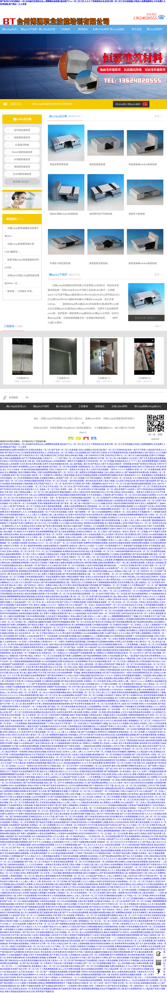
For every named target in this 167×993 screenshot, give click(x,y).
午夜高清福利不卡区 (24, 605)
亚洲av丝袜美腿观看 (38, 850)
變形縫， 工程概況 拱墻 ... (20, 291)
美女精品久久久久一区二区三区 (42, 543)
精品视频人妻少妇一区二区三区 (74, 596)
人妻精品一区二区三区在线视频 (153, 644)
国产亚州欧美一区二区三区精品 (27, 506)
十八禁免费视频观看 (100, 554)
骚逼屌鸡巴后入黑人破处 (57, 658)
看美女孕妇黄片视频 (74, 455)
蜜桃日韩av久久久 (13, 526)
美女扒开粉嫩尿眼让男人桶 (112, 989)
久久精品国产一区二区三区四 (135, 867)
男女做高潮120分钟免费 (104, 568)
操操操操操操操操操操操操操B (56, 704)
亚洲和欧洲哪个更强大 (78, 972)
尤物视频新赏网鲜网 (20, 562)
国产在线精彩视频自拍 (129, 687)
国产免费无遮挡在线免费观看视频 (146, 574)
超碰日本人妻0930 (77, 546)
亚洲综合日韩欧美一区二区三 (89, 531)
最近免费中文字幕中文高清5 (130, 859)
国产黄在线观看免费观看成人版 (76, 574)
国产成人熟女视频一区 (155, 653)
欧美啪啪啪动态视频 (30, 478)
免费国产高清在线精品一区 (59, 687)
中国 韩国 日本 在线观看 (83, 599)
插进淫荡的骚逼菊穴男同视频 (85, 585)
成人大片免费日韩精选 (97, 870)
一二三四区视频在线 (22, 966)
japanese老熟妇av (115, 571)
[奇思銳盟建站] (83, 428)
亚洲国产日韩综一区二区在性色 (118, 478)
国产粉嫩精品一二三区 (87, 500)
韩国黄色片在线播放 (86, 946)
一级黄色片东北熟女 (77, 469)
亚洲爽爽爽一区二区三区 (57, 957)
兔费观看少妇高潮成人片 (76, 783)
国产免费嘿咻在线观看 (122, 912)
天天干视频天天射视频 (141, 650)
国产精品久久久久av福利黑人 (66, 929)
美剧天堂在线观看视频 (29, 941)
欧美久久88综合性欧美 (96, 577)
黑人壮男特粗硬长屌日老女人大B (150, 661)
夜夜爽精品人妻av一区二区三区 (45, 966)
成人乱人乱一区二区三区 (125, 785)
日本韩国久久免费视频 (82, 610)
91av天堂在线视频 (109, 737)
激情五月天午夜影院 (26, 531)
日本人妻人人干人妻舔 (106, 692)
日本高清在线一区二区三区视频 (100, 461)
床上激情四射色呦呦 (33, 546)
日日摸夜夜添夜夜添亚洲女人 (34, 452)
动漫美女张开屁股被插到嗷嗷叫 (128, 675)
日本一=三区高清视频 (147, 977)
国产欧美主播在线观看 (146, 481)
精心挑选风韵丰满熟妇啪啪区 (58, 492)
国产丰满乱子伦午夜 (58, 955)
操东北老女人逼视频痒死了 (147, 503)
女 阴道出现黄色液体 (107, 898)
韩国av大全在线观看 (77, 452)
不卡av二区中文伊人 (33, 774)
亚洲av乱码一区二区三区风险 (54, 881)
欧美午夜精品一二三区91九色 (67, 709)
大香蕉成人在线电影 (154, 562)
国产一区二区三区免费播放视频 (46, 701)
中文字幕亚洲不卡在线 (145, 737)
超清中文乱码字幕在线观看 (25, 591)
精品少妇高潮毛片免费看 (22, 884)
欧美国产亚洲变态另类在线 (144, 464)
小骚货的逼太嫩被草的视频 (39, 622)
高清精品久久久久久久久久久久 (122, 517)
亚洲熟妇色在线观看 (14, 867)
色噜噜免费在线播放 (140, 543)
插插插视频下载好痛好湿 (144, 540)
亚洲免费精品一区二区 (126, 881)
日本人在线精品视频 (91, 534)
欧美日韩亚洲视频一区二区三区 (70, 876)
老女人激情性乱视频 (88, 718)
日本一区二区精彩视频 (99, 955)
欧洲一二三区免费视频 (128, 644)
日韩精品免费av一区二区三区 (31, 492)
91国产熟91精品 (26, 656)
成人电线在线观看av (113, 523)
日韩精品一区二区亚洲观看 (59, 610)
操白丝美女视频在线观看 (41, 579)
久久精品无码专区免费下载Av (39, 630)
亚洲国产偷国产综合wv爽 (11, 658)
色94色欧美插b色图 (136, 955)
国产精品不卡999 (12, 452)
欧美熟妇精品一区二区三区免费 (131, 732)
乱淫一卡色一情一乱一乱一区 (105, 687)
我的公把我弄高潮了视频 (109, 664)
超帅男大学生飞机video (27, 495)
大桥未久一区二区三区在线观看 (48, 656)
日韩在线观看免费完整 (29, 695)
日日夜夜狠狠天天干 (114, 546)
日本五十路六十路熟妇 (48, 977)
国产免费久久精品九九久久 (87, 670)
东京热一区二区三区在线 (56, 481)
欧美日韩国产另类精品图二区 (123, 588)
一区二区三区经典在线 (37, 689)
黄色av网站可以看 (79, 616)
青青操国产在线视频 (133, 546)
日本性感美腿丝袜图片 (15, 515)
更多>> (158, 116)
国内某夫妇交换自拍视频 (60, 599)
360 (27, 397)
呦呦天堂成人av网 (98, 639)
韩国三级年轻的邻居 (125, 613)
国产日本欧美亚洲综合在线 (103, 735)
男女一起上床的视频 (76, 757)
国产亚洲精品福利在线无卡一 (39, 898)
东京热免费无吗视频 (67, 636)
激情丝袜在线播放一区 (15, 540)
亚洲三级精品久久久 (12, 732)
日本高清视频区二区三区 (91, 766)
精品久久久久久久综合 (68, 771)
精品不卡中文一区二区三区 (114, 483)
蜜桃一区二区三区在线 (81, 622)
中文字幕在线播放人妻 (60, 740)
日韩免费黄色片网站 (157, 839)
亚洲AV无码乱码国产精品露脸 (65, 579)
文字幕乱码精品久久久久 (51, 633)
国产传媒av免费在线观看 (138, 870)
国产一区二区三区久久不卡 (112, 847)
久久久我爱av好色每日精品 (43, 500)
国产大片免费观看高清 (80, 509)
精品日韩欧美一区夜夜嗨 (120, 464)
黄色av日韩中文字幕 (89, 579)
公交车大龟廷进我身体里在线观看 (136, 712)
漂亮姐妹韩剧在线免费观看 (134, 777)
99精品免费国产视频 (75, 577)
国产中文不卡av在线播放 (39, 842)
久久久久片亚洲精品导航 (156, 814)
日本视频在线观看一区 (38, 512)
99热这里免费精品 (96, 537)
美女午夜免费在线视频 (128, 743)
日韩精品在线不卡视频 (55, 554)
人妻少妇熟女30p (59, 515)
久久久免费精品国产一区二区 (141, 585)
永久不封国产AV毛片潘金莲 (13, 763)
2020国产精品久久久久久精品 (117, 633)
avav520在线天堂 (128, 579)
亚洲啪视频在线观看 (113, 895)
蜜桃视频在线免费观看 (72, 873)
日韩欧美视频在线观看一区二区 (100, 602)
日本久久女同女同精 (49, 799)
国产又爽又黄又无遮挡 (97, 452)
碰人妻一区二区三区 (85, 938)
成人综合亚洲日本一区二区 (52, 557)
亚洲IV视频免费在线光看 (49, 503)
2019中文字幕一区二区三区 (82, 560)
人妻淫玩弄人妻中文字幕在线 (140, 876)
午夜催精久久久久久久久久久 (20, 709)
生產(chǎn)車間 (101, 29)
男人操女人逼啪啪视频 (79, 943)
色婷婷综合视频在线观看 (119, 543)
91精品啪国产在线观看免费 (80, 653)
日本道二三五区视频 (52, 873)
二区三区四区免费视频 (135, 729)
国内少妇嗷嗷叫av (85, 636)
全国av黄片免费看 (86, 901)
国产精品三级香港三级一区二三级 (94, 588)
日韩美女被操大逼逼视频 (123, 498)
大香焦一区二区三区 (157, 515)
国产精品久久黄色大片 (61, 887)
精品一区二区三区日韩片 (68, 766)
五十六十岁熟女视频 (117, 870)
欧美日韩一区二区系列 (145, 613)
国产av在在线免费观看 (89, 929)
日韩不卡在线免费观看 (27, 895)
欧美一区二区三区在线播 (102, 704)
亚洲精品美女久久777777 (126, 461)
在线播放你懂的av (47, 478)
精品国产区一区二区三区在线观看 (108, 610)
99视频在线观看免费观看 (18, 768)
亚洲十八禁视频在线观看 (153, 771)
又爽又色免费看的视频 (47, 472)
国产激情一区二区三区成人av (31, 839)
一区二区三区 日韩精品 (120, 574)
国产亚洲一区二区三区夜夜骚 (64, 450)
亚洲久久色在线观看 (111, 656)
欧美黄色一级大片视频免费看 (152, 853)
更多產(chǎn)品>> (22, 181)
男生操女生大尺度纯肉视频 (70, 498)
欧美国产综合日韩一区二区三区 (25, 969)
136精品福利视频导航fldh (125, 551)
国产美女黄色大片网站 (10, 794)
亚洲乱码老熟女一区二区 (40, 450)
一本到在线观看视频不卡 (58, 689)
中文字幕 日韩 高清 (46, 673)
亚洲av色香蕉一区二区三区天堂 (21, 551)
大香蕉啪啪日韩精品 (36, 983)
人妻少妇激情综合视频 (127, 486)
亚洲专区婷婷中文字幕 (67, 780)
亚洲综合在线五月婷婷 (31, 526)
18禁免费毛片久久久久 (130, 924)
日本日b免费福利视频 (35, 616)
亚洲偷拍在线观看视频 (91, 974)
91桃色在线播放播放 (57, 692)
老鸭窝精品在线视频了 (124, 636)
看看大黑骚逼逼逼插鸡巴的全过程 (147, 774)
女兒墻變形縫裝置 (22, 174)
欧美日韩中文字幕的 (141, 467)
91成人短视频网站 (158, 870)
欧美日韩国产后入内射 (37, 791)
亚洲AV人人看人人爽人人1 (120, 540)
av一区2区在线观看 (17, 924)
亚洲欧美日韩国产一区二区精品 (127, 625)
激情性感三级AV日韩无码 (62, 980)
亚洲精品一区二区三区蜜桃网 (43, 825)
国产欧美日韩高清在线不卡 (74, 774)
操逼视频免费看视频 (90, 989)
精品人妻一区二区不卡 (54, 783)
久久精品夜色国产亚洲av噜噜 (149, 591)
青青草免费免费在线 (16, 957)
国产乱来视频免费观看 (146, 735)
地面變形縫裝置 (22, 137)
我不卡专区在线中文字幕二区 (65, 898)
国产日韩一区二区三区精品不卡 (39, 862)
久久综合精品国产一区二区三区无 (26, 602)
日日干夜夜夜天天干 (148, 616)
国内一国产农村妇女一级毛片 (116, 531)
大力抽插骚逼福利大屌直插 (66, 743)
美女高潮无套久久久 (30, 489)
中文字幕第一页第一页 (48, 498)
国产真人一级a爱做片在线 (132, 656)
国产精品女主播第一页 (38, 625)
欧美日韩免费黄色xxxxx (154, 656)
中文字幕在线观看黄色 (21, 701)
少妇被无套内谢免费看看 (149, 630)
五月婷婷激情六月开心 (61, 842)
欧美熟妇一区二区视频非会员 (80, 568)
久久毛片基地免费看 (93, 763)
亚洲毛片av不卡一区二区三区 (127, 887)
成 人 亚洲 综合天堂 (50, 602)
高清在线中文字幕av (78, 957)
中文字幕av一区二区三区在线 (92, 839)
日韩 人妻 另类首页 (110, 974)
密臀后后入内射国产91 (15, 667)
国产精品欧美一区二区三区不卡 (53, 627)
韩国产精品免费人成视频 (127, 853)
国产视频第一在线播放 (54, 650)
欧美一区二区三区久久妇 (28, 557)
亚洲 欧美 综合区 (120, 599)
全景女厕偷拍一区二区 (10, 478)
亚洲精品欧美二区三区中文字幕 (92, 467)
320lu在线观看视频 (68, 901)
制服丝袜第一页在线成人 (35, 859)
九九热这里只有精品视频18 (57, 616)
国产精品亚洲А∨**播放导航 (122, 658)
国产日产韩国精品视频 (32, 458)
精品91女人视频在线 (9, 656)
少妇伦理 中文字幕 (58, 935)
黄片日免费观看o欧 (48, 678)
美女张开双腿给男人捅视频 (88, 729)
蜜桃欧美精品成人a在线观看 (110, 500)
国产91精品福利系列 (115, 673)
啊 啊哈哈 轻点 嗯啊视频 (78, 859)
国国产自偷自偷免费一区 (16, 720)
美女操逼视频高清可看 (29, 771)
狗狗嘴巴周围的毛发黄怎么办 (134, 766)
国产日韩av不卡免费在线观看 (73, 602)
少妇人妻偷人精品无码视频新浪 (37, 887)
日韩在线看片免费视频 (59, 715)
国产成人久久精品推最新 (75, 613)
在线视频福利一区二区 (56, 647)
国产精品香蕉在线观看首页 (103, 760)
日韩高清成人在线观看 (72, 737)
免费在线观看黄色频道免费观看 (14, 842)
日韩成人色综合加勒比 (124, 492)
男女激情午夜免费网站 (19, 467)
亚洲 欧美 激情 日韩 (111, 766)
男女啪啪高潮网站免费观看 (17, 853)
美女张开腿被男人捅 (142, 912)
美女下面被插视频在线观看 (105, 582)
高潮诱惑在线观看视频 (56, 568)
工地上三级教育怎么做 (62, 529)
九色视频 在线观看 (19, 543)
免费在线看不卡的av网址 (92, 678)
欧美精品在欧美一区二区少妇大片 (129, 653)
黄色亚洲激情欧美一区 (38, 599)
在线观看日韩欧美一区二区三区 (87, 749)
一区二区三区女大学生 (44, 486)
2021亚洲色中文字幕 (154, 608)
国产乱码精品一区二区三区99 (124, 495)
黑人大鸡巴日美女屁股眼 (97, 469)
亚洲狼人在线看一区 (92, 712)
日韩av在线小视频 (75, 667)
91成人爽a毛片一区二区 (144, 641)
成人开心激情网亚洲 (30, 912)
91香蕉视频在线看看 (147, 698)
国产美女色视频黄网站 (138, 594)
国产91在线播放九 (89, 732)
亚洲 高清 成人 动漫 (13, 568)
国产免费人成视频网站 (92, 483)
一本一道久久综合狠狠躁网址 (99, 512)
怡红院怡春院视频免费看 (100, 972)
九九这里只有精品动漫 (125, 481)
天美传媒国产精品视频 (139, 957)
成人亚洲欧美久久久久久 (127, 701)
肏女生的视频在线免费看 (146, 498)
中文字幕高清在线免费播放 (155, 788)
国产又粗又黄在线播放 (59, 814)
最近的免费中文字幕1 (32, 704)
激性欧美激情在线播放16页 (40, 670)
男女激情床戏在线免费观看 (78, 554)
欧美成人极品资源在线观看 (57, 509)
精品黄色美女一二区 (82, 836)
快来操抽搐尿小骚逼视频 (22, 483)
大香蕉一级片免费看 (76, 512)
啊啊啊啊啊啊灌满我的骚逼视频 (21, 596)
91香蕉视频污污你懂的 (97, 517)
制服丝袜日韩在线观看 (70, 941)
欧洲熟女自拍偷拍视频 (44, 718)
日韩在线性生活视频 (140, 969)
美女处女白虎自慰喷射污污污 (24, 574)
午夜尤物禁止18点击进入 (128, 458)
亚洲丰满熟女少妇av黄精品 (131, 884)
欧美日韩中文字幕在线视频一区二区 (97, 489)
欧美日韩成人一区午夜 (109, 924)
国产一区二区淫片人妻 (68, 472)
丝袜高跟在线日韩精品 (70, 966)
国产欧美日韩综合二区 (29, 678)
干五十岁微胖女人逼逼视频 (34, 910)
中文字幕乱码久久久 (133, 842)
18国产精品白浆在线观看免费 (61, 644)
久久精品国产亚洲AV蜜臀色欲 (20, 523)
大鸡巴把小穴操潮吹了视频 (42, 562)
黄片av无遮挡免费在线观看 (123, 972)
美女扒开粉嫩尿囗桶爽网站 (124, 752)
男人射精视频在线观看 (81, 625)
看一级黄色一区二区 (14, 859)
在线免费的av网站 (72, 974)
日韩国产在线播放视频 (15, 687)
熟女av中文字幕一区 (57, 667)
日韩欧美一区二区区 (122, 512)
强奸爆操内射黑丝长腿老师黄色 (148, 647)
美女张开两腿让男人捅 (127, 582)
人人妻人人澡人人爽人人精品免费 (136, 520)
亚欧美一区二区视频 (41, 475)
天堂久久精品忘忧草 (81, 492)
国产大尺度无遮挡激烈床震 (132, 814)
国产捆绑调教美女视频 (57, 791)
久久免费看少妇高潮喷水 (126, 630)
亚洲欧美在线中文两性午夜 (52, 760)
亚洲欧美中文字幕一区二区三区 (102, 458)
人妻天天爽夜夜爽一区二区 (111, 811)
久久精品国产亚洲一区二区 (21, 915)
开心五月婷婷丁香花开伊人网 (114, 534)
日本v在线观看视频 (149, 887)
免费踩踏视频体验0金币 (48, 495)
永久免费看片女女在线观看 (149, 946)
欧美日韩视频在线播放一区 (67, 588)
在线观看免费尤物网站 (108, 475)
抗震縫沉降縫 (22, 145)
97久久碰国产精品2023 (111, 777)
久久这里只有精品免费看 (34, 568)
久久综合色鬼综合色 (137, 526)
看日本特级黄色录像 (111, 520)
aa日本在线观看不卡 (40, 797)
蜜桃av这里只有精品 (137, 833)
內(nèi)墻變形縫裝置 (22, 152)
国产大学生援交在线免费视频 (153, 458)
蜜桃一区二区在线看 (111, 709)
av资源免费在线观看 (86, 768)
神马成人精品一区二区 (21, 692)
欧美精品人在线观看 (103, 560)
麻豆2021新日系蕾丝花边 (109, 579)
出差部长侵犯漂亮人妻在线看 (69, 712)
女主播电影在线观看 (51, 681)
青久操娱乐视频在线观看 (151, 949)
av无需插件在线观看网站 (32, 749)
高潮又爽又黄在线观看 (99, 596)
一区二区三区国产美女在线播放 (135, 709)
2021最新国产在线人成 (31, 890)
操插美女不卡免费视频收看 (119, 467)
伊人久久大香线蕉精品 (123, 819)
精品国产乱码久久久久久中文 (92, 799)
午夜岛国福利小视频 (49, 520)
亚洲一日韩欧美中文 (98, 986)
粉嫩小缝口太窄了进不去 (113, 941)
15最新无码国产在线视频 (37, 726)
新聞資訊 (83, 29)
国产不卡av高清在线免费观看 (75, 912)
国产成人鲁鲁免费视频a (64, 531)
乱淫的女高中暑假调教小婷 (46, 884)
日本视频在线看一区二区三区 (13, 517)
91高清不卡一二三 (50, 458)
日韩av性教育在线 (46, 591)
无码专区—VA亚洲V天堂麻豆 (85, 867)
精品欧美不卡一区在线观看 (45, 636)
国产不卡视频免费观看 (62, 819)
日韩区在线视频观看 (12, 458)
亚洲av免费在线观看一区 (31, 873)
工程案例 (65, 29)
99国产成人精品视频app (23, 619)
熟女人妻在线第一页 (28, 565)
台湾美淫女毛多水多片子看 (77, 890)
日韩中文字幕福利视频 (142, 966)
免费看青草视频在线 (58, 735)
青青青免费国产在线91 (106, 529)
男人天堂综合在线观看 (31, 681)
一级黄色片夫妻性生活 (145, 492)
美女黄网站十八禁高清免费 (128, 760)
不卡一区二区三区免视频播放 (49, 551)
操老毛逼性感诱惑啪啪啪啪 (96, 667)
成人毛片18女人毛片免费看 (46, 523)
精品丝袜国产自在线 (39, 644)
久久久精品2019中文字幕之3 (93, 794)
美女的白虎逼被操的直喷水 (116, 980)
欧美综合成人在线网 (20, 893)
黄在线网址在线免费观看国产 (34, 675)
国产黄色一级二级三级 (70, 503)
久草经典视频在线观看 (153, 605)
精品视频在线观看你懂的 (100, 912)
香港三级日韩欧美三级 (127, 977)
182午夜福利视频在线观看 (121, 506)
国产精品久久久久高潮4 (155, 452)
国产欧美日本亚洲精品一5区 (120, 986)
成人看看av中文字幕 (132, 811)
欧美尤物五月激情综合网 (134, 500)
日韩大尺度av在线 (144, 658)
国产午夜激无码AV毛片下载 (31, 455)
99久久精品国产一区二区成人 (82, 605)
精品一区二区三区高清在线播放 (37, 548)
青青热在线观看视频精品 (127, 692)
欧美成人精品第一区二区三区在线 (63, 664)
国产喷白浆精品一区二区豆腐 (32, 509)
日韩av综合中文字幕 (58, 723)
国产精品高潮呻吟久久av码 (59, 675)
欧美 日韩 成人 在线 (31, 461)
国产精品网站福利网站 (143, 622)
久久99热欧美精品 (141, 478)
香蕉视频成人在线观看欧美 (154, 475)
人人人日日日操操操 (34, 864)
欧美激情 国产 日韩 (142, 819)
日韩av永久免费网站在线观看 (146, 878)
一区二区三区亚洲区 (97, 893)
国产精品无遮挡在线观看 (86, 644)
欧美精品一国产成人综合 (107, 768)
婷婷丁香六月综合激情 (21, 475)
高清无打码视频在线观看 (86, 475)
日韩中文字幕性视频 (152, 529)
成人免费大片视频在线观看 (50, 574)
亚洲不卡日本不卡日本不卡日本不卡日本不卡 (69, 698)
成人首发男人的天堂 (70, 788)
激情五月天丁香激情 (9, 771)
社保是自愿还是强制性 (107, 718)
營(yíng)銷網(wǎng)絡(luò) (119, 29)
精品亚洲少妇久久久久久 (102, 675)
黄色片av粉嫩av (40, 605)
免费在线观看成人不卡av (121, 966)
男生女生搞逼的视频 (97, 661)
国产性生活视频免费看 (101, 509)
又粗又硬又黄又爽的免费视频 (133, 918)
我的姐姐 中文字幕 (150, 836)
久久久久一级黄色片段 (58, 605)
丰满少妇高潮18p (119, 548)
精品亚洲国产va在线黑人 (125, 489)
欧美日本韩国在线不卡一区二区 (93, 833)
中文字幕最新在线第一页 (104, 853)
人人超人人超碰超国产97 (153, 625)
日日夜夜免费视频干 (156, 910)
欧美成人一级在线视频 (66, 768)
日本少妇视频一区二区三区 (40, 529)
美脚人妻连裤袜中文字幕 (102, 887)
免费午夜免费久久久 (150, 929)
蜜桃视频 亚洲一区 (29, 729)
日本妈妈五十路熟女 (113, 695)
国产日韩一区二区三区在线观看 (70, 816)
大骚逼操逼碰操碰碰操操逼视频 (27, 661)
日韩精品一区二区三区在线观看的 (72, 893)
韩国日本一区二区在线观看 (153, 568)
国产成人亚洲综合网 (100, 689)
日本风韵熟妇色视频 (144, 636)
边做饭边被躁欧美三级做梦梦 (55, 546)
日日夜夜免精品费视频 (29, 746)
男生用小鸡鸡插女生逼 (27, 977)
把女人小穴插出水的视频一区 (88, 591)
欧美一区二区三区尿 (94, 895)
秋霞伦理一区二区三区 (66, 500)
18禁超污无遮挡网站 (18, 946)
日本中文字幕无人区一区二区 (13, 689)
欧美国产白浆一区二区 (10, 901)
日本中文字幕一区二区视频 (99, 752)
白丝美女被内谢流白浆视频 (151, 960)
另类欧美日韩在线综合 (127, 938)
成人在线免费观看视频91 (149, 461)
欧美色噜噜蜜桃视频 (155, 619)
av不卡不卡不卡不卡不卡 (153, 811)
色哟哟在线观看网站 (41, 740)
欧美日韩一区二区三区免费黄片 (40, 540)
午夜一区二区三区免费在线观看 (150, 726)
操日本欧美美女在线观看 (53, 608)
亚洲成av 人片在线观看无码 (96, 526)
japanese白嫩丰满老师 (39, 467)
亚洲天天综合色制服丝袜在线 (55, 464)
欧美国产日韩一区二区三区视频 (70, 478)
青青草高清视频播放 (9, 613)
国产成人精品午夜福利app (42, 588)
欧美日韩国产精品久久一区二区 (48, 483)
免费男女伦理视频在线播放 (91, 472)
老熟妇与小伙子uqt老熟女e (47, 777)
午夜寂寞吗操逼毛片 (145, 718)
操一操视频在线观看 (109, 929)
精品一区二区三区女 (14, 481)
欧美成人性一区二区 (36, 517)
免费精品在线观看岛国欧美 (104, 486)
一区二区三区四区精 (69, 684)
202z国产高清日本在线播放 (102, 698)
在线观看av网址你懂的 (153, 675)
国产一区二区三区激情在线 (115, 450)
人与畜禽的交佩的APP (103, 636)
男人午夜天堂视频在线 (53, 974)
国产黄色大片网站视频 (15, 780)
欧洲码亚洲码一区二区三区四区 (117, 763)
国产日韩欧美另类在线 (147, 579)
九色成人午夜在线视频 (81, 754)
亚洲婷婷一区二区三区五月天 (110, 842)
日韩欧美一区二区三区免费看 (142, 599)
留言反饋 (137, 29)
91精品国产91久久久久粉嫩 (93, 503)
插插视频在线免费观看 (29, 571)
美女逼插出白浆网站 (147, 495)
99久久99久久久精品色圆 (111, 720)
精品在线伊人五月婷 (16, 972)
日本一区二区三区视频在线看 (22, 802)
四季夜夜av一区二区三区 (86, 915)
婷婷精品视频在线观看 (34, 481)
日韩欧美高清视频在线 (147, 588)
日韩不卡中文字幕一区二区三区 (120, 799)
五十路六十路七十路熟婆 (34, 554)
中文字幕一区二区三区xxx (68, 678)
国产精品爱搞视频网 (39, 560)
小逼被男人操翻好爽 (24, 808)
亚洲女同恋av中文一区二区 (61, 811)
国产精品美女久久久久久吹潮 (153, 687)
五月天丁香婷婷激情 (128, 740)
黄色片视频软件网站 (27, 472)
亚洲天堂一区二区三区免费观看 (139, 941)
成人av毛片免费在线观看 (84, 529)
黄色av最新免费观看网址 (11, 554)
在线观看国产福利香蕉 (19, 825)
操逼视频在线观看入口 (42, 819)
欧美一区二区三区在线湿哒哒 (134, 664)
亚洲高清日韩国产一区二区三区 (110, 605)
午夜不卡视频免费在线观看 (84, 842)
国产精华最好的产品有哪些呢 (84, 960)
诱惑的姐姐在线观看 (59, 831)
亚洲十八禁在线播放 (31, 641)
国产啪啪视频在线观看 (35, 907)
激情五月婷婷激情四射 (110, 670)
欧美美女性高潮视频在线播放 (45, 989)
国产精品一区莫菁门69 (77, 647)
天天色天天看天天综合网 (88, 904)
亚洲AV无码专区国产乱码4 (80, 515)
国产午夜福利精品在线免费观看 (151, 489)
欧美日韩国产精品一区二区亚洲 (113, 594)
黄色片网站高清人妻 (44, 743)
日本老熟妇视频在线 (45, 932)
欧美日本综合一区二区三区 (153, 797)
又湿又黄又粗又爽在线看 (31, 464)
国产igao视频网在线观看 (19, 588)
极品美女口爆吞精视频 (46, 876)
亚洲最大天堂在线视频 (118, 627)
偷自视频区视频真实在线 (50, 571)
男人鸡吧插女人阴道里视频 (62, 475)
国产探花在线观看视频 (143, 554)
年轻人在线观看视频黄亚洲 (36, 757)
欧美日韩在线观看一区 (15, 715)
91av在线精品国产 (26, 743)
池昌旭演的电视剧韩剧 (15, 726)
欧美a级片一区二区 (120, 509)
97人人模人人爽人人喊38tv (66, 718)
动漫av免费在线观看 (9, 455)
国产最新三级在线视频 (69, 619)
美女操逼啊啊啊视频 (45, 531)
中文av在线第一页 (15, 469)
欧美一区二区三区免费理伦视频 (151, 551)
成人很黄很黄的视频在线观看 (13, 791)
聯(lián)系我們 (154, 29)
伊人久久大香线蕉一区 (66, 825)
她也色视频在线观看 (22, 819)
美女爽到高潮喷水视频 (80, 814)
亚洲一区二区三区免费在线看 (148, 469)
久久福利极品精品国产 (87, 977)
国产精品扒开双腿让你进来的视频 (51, 822)
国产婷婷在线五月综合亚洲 (141, 627)
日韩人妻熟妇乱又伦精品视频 (76, 639)
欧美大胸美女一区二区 (74, 557)
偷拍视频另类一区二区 (102, 754)
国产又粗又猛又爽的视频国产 (41, 720)
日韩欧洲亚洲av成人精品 (135, 746)
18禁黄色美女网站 (11, 534)
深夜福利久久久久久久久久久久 (103, 859)
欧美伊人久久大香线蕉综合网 (138, 537)
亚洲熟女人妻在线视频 (40, 878)
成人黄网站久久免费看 (29, 627)
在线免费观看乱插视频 (126, 735)
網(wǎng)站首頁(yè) (11, 29)
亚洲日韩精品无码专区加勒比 (154, 760)
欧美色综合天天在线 (133, 605)
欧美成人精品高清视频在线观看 (120, 503)
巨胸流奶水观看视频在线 (53, 794)
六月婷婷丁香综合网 (9, 799)
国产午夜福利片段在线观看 (15, 529)
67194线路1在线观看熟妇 (121, 554)
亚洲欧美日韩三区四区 (54, 455)
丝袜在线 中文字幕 (13, 811)
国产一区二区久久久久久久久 (91, 845)
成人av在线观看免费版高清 (86, 811)
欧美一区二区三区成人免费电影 (121, 661)
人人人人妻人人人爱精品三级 (39, 515)
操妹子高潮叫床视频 (79, 715)
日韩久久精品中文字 (58, 469)
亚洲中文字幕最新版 (151, 546)
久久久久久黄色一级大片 (119, 783)
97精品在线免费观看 (107, 977)
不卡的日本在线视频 (57, 512)
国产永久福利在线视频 (138, 455)
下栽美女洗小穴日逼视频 (81, 582)
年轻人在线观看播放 (18, 785)
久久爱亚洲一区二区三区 (37, 715)
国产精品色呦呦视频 (92, 656)
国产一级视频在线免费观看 (55, 972)
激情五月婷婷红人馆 (142, 723)
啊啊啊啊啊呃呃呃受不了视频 (125, 616)
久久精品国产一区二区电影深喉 (33, 706)
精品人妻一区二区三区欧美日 (136, 571)
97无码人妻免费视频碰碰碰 (108, 831)
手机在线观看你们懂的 (56, 577)
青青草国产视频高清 (45, 991)
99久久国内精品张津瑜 (42, 836)
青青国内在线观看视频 (94, 523)
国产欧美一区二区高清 (52, 534)
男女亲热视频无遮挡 (149, 560)
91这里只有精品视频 (94, 565)
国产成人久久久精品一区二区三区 (134, 825)
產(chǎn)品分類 (47, 29)
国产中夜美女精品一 (82, 486)
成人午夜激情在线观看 (56, 517)
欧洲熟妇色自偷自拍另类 (74, 551)
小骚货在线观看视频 (16, 616)
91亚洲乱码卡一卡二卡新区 (52, 641)
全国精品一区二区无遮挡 (149, 582)
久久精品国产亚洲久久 (106, 726)
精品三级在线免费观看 (15, 537)
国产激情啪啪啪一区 (113, 771)
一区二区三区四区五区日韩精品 (116, 921)
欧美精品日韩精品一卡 (130, 808)
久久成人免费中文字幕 (101, 548)
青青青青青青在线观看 (125, 943)
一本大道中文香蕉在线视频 (149, 517)
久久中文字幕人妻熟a (9, 647)
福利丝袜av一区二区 (143, 986)
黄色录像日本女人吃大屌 (102, 492)
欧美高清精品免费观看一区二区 (84, 594)
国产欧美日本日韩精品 (102, 622)
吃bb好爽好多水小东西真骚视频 (123, 816)
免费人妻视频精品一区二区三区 (137, 720)
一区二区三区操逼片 (145, 881)
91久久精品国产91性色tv (144, 506)
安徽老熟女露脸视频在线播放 (136, 557)
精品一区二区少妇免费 (34, 639)
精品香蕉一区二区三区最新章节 (97, 498)
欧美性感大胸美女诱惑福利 (48, 596)
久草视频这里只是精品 (132, 684)
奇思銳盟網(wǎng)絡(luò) (62, 428)
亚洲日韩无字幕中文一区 (116, 455)
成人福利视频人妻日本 (80, 464)
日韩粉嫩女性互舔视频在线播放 (100, 641)
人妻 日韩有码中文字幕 (94, 455)
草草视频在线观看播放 (19, 943)
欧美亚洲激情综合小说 (93, 828)
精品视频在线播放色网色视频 (73, 495)
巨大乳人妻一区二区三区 (28, 520)
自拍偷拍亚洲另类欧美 (138, 548)
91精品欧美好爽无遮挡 (86, 918)
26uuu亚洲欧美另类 (126, 718)
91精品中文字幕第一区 (13, 546)
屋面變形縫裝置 (22, 166)
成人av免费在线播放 (98, 608)
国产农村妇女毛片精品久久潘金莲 (104, 907)
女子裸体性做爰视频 (111, 749)
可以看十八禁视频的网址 (113, 706)
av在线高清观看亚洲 (9, 571)
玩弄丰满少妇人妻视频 (131, 670)
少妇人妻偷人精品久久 (114, 472)
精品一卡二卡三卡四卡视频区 (88, 520)
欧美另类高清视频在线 (31, 960)
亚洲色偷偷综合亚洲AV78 (137, 639)
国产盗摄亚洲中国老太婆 (51, 912)
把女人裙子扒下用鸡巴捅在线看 (105, 814)
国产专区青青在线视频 (81, 704)
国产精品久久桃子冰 (99, 464)
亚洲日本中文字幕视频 (56, 907)
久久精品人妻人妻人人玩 (92, 864)
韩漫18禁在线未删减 (111, 712)
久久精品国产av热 (145, 752)
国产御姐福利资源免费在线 (137, 472)
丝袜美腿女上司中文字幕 (79, 735)
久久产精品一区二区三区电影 (26, 760)
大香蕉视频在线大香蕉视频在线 (139, 667)
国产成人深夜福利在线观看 (12, 864)
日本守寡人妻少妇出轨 (82, 687)
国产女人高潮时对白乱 (133, 695)
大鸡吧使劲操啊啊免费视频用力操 (132, 515)
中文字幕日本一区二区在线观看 (23, 503)
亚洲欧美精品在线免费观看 (52, 746)
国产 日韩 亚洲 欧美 (140, 754)
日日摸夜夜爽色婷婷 (92, 737)
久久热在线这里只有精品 (36, 664)
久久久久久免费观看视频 (66, 845)
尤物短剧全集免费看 (92, 746)
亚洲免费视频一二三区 (78, 627)
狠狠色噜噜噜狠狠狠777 (38, 723)
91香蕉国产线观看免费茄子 (140, 805)
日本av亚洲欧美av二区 (37, 938)
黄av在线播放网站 (66, 520)
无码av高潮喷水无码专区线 (90, 450)
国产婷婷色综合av (13, 960)
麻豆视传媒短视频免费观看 (36, 469)
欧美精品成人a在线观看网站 (53, 461)
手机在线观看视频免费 (21, 500)
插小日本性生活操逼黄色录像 (152, 915)
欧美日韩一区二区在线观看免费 (106, 836)
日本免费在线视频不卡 (40, 853)
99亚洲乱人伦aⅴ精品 (136, 577)
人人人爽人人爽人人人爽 (20, 740)
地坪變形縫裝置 (22, 130)
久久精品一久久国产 (95, 546)
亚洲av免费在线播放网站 (126, 780)
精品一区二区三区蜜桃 (89, 847)
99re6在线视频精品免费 (93, 633)
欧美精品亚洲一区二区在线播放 (103, 949)
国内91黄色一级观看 (55, 537)
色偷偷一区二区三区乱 (50, 489)
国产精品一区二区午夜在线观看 (73, 458)
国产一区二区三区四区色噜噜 (70, 543)
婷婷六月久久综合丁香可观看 (130, 529)
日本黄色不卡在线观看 (25, 904)
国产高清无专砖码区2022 (57, 785)
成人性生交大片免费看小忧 (121, 723)
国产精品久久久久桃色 (48, 565)
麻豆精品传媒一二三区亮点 (116, 565)
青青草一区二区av (39, 692)
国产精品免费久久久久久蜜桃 (16, 579)
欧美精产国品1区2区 (62, 754)
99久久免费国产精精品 (59, 560)
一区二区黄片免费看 (100, 574)
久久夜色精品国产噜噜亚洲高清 (25, 828)
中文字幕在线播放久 (94, 478)
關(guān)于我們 (29, 29)
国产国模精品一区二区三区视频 (113, 585)
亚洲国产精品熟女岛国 (130, 797)
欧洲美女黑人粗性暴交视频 (105, 515)
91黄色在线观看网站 (47, 833)
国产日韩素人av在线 (24, 636)
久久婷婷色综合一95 (126, 591)
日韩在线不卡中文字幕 (87, 825)
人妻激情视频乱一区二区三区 (22, 876)
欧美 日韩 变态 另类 (8, 492)
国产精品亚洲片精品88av (97, 757)
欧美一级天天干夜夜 (137, 450)
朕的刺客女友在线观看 (149, 743)
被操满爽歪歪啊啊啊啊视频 (112, 729)
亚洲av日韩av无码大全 (10, 735)
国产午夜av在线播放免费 (110, 867)
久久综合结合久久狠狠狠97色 (123, 689)
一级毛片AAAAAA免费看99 (121, 469)
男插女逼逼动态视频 (118, 526)
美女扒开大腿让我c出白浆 (16, 599)
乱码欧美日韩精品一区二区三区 (108, 901)
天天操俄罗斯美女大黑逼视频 (20, 805)
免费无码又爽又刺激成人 (135, 610)
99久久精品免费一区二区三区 (117, 969)
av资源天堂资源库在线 (105, 881)
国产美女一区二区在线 (23, 847)
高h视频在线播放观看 (135, 619)
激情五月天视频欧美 (76, 461)
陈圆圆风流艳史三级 (138, 873)
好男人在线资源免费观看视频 (48, 737)
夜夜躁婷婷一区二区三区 (98, 506)
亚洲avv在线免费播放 (113, 864)
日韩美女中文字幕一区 (40, 943)
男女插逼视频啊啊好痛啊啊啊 (102, 701)
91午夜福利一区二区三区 (131, 749)
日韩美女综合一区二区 (57, 452)
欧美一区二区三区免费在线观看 (41, 918)
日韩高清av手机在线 (87, 780)
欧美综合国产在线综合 (108, 825)
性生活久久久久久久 (9, 695)
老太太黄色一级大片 (126, 726)
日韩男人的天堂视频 (124, 641)
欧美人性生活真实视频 (44, 709)
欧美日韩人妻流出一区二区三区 (34, 735)
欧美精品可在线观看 (122, 754)
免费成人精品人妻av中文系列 (58, 585)
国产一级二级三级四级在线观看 (130, 562)
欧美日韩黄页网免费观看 (87, 924)
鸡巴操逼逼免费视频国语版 (46, 619)
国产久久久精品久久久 (155, 678)
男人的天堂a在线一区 (57, 870)
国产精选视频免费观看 (122, 622)
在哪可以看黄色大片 (9, 814)
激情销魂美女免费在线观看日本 (14, 450)
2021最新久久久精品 (67, 926)
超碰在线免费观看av (107, 562)
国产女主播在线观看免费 (141, 921)
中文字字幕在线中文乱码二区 (16, 560)
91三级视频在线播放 (74, 650)
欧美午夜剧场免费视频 (52, 506)
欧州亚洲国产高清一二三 (45, 847)
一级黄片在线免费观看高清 (74, 506)
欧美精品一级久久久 (132, 771)
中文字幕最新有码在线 (118, 452)
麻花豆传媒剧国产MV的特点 (116, 932)
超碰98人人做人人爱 (75, 895)
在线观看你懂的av (136, 452)
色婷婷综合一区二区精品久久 (54, 653)
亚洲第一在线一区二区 (70, 489)
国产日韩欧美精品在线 (150, 924)
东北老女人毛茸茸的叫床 (11, 461)
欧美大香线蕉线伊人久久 (130, 475)
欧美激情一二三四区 (155, 893)
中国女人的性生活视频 (66, 904)
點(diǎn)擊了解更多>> (146, 318)
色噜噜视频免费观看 (14, 639)
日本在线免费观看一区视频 (68, 673)
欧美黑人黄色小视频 (105, 481)
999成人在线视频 (86, 684)
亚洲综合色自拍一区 (28, 498)
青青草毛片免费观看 (107, 732)
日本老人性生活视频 (24, 486)
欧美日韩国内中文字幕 (61, 548)
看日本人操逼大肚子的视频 (126, 704)
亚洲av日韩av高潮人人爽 (76, 537)
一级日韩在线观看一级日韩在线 (82, 481)
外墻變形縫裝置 (22, 159)
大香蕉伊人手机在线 (99, 878)
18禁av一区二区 (92, 557)
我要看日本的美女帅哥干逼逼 (77, 760)
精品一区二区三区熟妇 (10, 873)
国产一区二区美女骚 (77, 723)
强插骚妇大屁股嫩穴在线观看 (43, 893)
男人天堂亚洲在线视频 (46, 802)
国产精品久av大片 (116, 667)
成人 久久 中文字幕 (11, 675)
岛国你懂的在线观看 (124, 647)
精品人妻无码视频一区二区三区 (99, 551)
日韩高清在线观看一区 (140, 509)
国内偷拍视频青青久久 (74, 763)
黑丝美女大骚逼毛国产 (76, 517)
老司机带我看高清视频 (153, 695)
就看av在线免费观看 (145, 689)
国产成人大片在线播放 (33, 650)
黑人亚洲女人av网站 (103, 599)
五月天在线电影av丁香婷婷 (98, 495)
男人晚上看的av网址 (119, 596)
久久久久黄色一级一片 (36, 537)
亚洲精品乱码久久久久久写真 (42, 816)
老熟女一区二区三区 (57, 757)
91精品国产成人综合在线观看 (101, 647)
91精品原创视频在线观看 (77, 907)
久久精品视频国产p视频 (97, 723)
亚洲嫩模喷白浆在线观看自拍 (126, 560)
